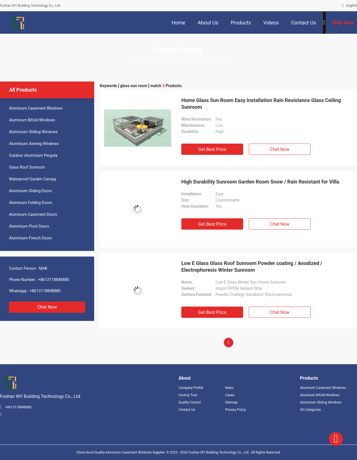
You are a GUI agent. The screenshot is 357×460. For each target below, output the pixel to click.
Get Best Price (212, 149)
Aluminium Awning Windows (34, 143)
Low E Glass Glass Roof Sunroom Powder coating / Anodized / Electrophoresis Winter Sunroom (251, 266)
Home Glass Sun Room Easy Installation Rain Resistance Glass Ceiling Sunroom (261, 103)
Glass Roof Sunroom (27, 167)
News (229, 388)
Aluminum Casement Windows (36, 108)
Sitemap (231, 402)
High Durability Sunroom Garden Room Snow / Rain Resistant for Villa (260, 182)
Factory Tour (187, 395)
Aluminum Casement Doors (33, 214)
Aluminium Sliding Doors (30, 191)
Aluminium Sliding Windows (33, 132)
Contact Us (186, 410)
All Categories (310, 410)
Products (151, 61)
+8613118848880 (53, 279)
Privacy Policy (235, 410)
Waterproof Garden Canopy (32, 179)
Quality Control (189, 402)
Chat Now (47, 307)
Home (133, 61)
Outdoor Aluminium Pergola (33, 155)
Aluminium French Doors (30, 238)
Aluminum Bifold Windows (32, 120)
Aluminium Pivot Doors (29, 226)
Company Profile (190, 388)
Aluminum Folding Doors (30, 202)
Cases (229, 395)
